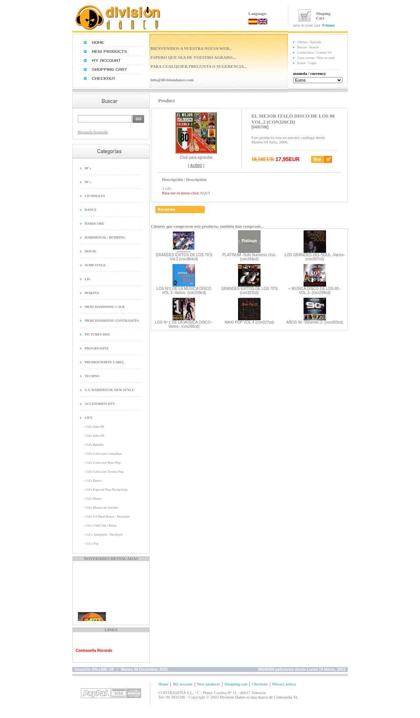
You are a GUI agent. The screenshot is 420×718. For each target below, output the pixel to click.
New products (208, 684)
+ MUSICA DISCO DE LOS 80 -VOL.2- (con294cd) (314, 291)
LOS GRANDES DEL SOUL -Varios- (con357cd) (314, 257)
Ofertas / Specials (309, 42)
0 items (328, 25)
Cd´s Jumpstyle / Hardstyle (104, 534)
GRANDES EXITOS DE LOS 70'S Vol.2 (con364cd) (184, 257)
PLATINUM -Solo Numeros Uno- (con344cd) (249, 257)
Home (163, 684)
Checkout (260, 684)
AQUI (205, 193)
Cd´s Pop (92, 543)
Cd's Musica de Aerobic (102, 507)
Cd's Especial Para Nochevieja (106, 489)
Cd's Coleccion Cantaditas (104, 453)
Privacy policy (284, 684)
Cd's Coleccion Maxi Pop (103, 462)
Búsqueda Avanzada (93, 132)
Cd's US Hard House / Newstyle (108, 516)
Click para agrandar (196, 156)
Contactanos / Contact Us (314, 52)
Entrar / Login (306, 63)
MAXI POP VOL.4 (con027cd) (249, 322)
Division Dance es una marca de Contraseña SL (259, 697)
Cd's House (93, 498)
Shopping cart (236, 684)
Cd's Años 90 (95, 435)
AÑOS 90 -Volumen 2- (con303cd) (314, 322)
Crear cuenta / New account (316, 58)
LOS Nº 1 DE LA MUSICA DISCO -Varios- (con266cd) (184, 324)
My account (182, 684)
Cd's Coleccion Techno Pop (104, 471)
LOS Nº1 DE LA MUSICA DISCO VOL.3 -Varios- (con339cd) (183, 291)
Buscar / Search (307, 47)
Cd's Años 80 (95, 426)
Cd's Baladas (94, 444)
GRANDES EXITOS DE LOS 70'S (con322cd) (249, 291)
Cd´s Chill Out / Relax (101, 525)
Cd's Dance (93, 480)
